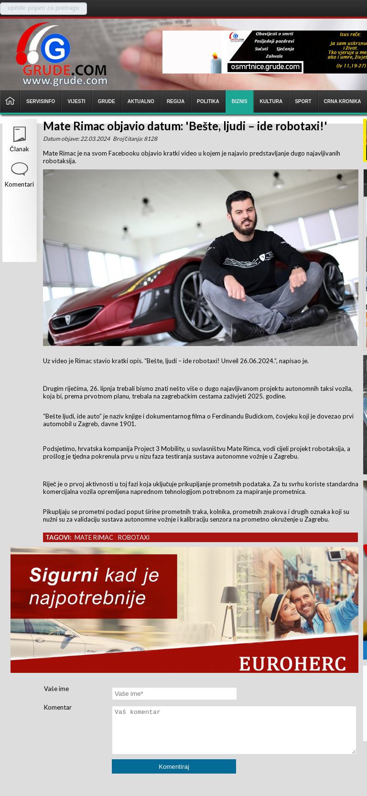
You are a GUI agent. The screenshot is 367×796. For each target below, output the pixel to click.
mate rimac (94, 537)
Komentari (19, 184)
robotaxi (134, 537)
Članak (19, 149)
